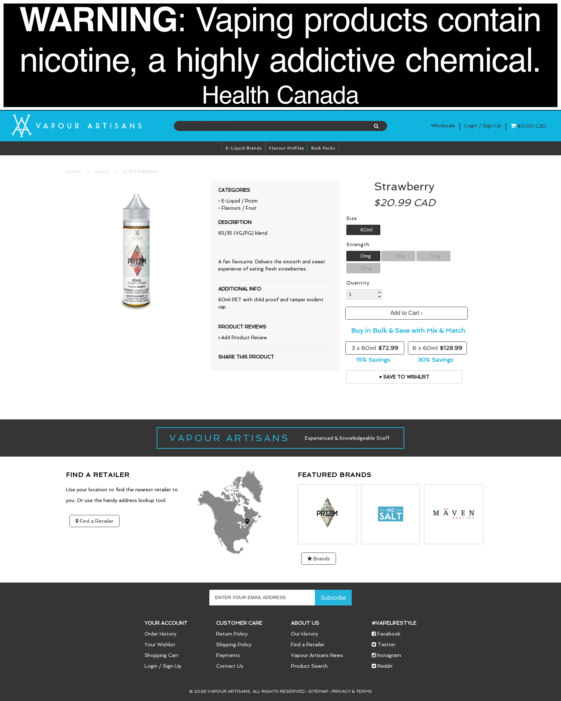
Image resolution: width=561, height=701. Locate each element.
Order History (160, 634)
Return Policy (232, 634)
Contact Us (229, 666)
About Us (305, 623)
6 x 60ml (437, 348)
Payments (228, 655)
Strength (358, 244)
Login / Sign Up (163, 666)
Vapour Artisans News (317, 655)
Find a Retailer (94, 521)
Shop (102, 172)
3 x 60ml (375, 348)
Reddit (382, 666)
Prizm (251, 201)
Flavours (231, 208)
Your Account (166, 623)
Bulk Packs (323, 148)
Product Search (309, 666)
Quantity (358, 283)
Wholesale (443, 125)
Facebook (386, 634)
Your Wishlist (160, 644)
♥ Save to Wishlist (404, 377)
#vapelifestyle (394, 623)
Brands (318, 558)
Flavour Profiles (286, 148)
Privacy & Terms (352, 691)
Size (351, 218)
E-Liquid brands (244, 148)
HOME (74, 172)
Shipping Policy (234, 644)
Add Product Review (244, 337)
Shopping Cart (162, 655)
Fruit (251, 208)
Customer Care (239, 623)
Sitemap (318, 691)
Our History (304, 634)
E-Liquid (230, 201)
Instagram (386, 655)
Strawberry (141, 172)
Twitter (383, 644)
